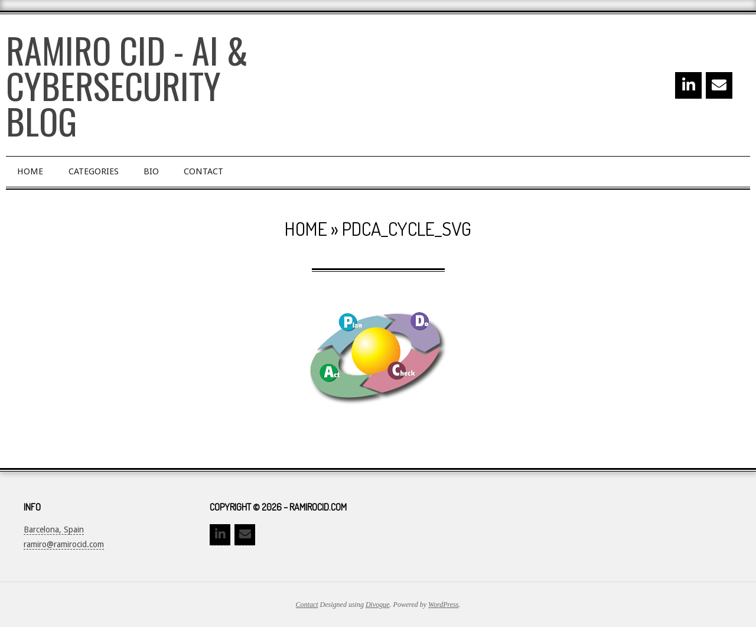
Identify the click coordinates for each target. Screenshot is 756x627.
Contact (307, 604)
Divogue (378, 604)
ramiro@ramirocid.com (64, 544)
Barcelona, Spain (54, 529)
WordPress (443, 604)
